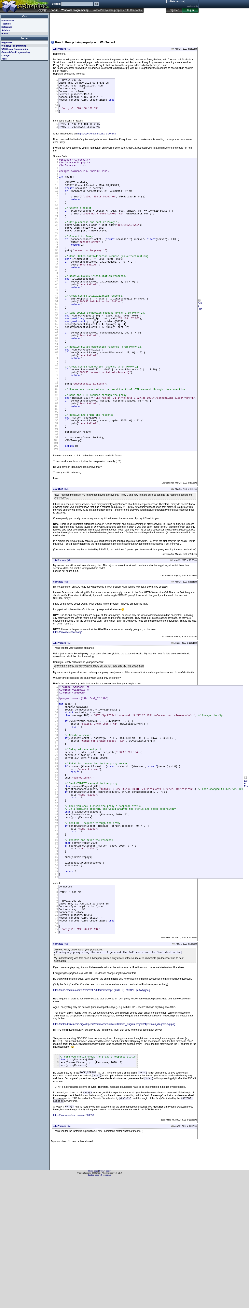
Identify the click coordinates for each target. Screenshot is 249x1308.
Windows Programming (74, 10)
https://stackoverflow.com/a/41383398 (73, 1245)
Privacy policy (104, 1301)
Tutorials (6, 23)
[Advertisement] (63, 25)
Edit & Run (199, 344)
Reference (6, 27)
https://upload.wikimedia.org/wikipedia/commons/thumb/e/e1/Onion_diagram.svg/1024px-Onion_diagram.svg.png (114, 1147)
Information (7, 20)
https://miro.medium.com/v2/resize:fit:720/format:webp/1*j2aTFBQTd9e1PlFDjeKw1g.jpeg (101, 1113)
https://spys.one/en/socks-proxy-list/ (96, 142)
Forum (54, 10)
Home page (93, 1301)
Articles (5, 30)
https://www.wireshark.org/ (67, 703)
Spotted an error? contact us (99, 1305)
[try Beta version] (175, 1)
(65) (61, 49)
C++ (24, 16)
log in (190, 10)
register (174, 10)
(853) (61, 560)
